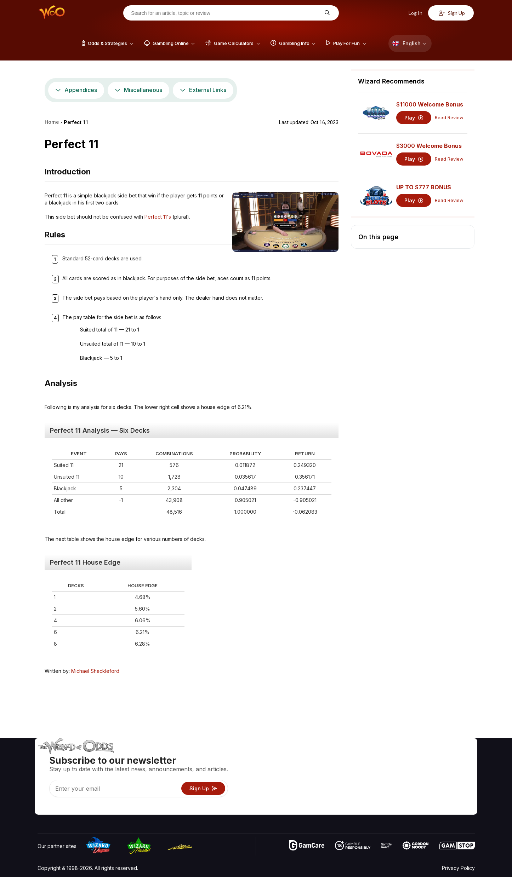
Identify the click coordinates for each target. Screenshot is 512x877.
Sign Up (452, 13)
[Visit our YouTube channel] (44, 807)
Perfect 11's (157, 217)
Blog (452, 768)
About (416, 758)
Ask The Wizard (352, 809)
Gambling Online (353, 799)
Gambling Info (350, 778)
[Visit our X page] (59, 807)
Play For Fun (348, 788)
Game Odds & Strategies (362, 758)
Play (413, 118)
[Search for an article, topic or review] (225, 13)
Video (454, 758)
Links (415, 778)
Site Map (457, 778)
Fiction (454, 788)
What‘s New (423, 788)
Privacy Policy (458, 868)
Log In (411, 13)
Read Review (449, 117)
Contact (418, 768)
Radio (415, 799)
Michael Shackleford (95, 671)
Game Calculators (354, 768)
